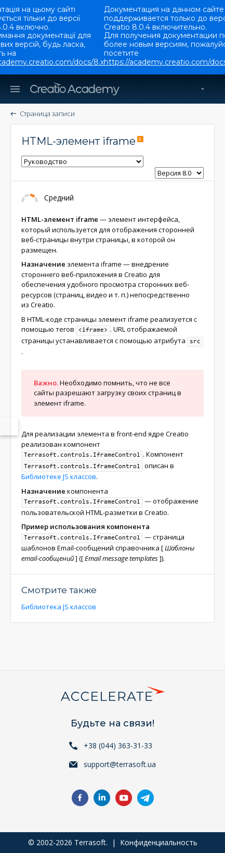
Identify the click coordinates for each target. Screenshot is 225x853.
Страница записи (47, 113)
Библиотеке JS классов (58, 476)
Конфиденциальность (158, 842)
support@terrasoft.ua (120, 764)
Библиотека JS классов (58, 606)
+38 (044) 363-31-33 (118, 745)
